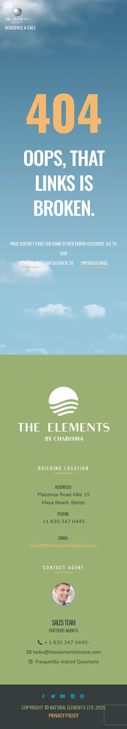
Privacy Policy (63, 715)
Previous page (94, 262)
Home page (29, 262)
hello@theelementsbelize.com (63, 545)
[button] (20, 27)
